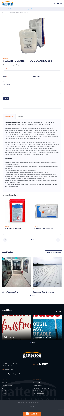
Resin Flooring (37, 386)
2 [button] (33, 239)
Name (5, 69)
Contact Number (37, 76)
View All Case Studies (54, 252)
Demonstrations (53, 9)
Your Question (7, 84)
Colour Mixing (6, 383)
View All (58, 311)
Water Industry (5, 12)
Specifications (32, 9)
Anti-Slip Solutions (38, 394)
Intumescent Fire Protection (41, 388)
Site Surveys (11, 9)
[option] (11, 9)
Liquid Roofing (37, 391)
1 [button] (31, 239)
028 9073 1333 (8, 370)
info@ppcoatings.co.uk (13, 374)
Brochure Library (7, 386)
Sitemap (32, 406)
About (4, 394)
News (3, 388)
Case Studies (6, 391)
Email (5, 76)
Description (9, 116)
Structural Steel (37, 383)
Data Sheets (21, 116)
